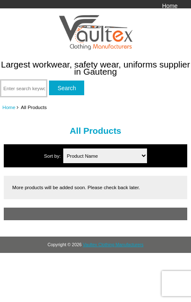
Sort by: (53, 156)
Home (170, 6)
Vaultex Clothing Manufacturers (113, 244)
